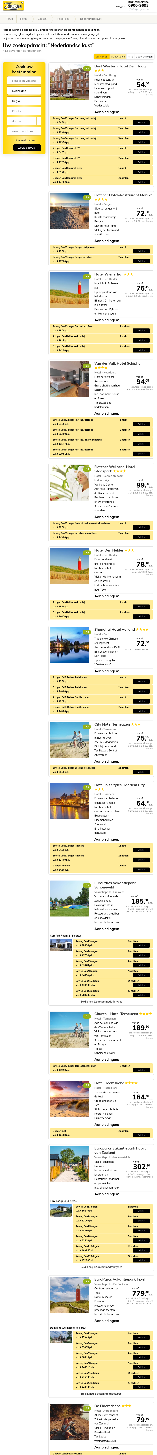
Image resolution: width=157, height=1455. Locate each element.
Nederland (63, 18)
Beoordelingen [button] (144, 56)
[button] (101, 1002)
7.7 (87, 726)
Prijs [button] (130, 56)
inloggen (120, 6)
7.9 (87, 276)
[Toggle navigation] (151, 6)
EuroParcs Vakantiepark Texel (119, 1279)
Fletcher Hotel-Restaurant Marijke (123, 197)
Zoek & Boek (26, 147)
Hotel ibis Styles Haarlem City (119, 787)
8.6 (87, 365)
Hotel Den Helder (114, 550)
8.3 (87, 68)
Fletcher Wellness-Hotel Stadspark (114, 469)
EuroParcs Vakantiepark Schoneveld (115, 885)
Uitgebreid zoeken (24, 140)
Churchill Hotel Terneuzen (123, 1014)
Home (23, 18)
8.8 (87, 1281)
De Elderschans (112, 1406)
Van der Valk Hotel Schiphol (117, 365)
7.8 (87, 197)
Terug (9, 18)
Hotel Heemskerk (116, 1083)
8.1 (87, 1016)
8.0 (87, 469)
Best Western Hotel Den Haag (120, 68)
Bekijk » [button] (141, 122)
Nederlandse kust (90, 18)
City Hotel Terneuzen (117, 724)
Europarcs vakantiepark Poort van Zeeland (120, 1150)
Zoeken (42, 18)
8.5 (87, 885)
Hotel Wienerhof (113, 274)
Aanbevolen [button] (118, 56)
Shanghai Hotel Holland (121, 629)
